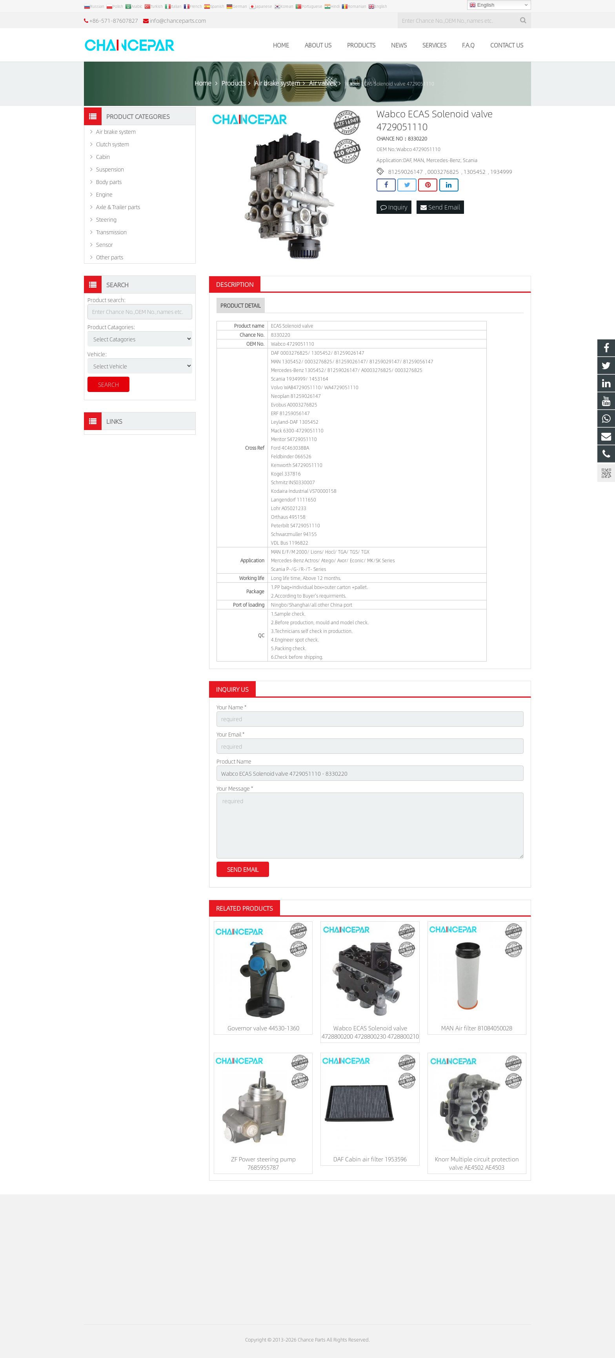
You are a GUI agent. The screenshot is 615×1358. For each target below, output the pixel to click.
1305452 (475, 171)
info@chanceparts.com (178, 20)
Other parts (109, 257)
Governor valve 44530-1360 (263, 1027)
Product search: (106, 299)
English (481, 5)
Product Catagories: (111, 327)
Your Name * (231, 707)
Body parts (109, 181)
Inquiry (394, 207)
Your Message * (235, 788)
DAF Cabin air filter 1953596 (370, 1158)
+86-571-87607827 (113, 20)
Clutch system (112, 144)
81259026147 (405, 171)
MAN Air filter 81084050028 (476, 1027)
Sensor (104, 244)
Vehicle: (97, 354)
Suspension (110, 169)
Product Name (234, 761)
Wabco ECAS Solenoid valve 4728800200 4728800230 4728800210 (370, 1032)
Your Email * (230, 734)
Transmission (111, 232)
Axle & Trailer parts (118, 206)
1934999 (501, 171)
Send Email (440, 207)
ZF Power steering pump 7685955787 (263, 1163)
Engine (104, 194)
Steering (106, 219)
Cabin (103, 156)
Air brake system (116, 131)
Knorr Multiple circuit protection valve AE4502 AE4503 (477, 1163)
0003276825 (443, 171)
